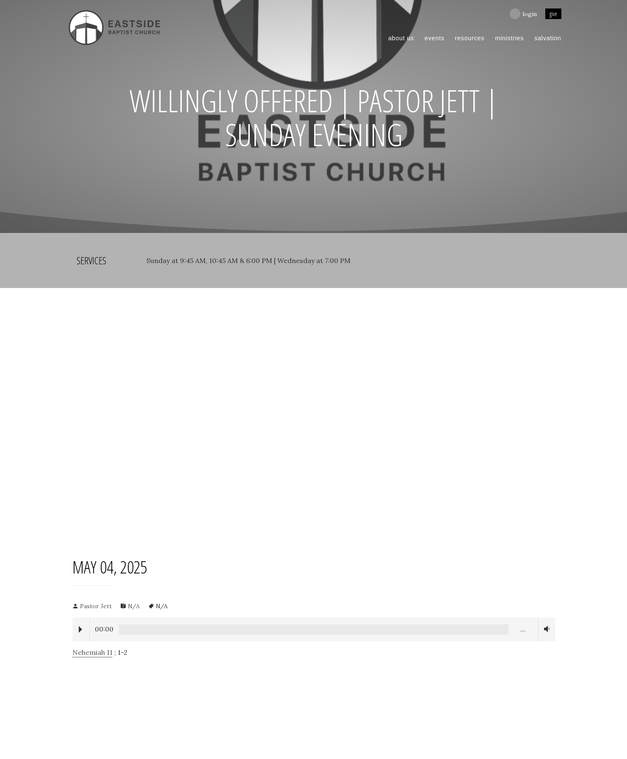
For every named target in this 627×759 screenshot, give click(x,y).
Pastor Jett (96, 606)
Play (80, 629)
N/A (134, 606)
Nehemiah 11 (92, 652)
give (553, 14)
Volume (545, 629)
